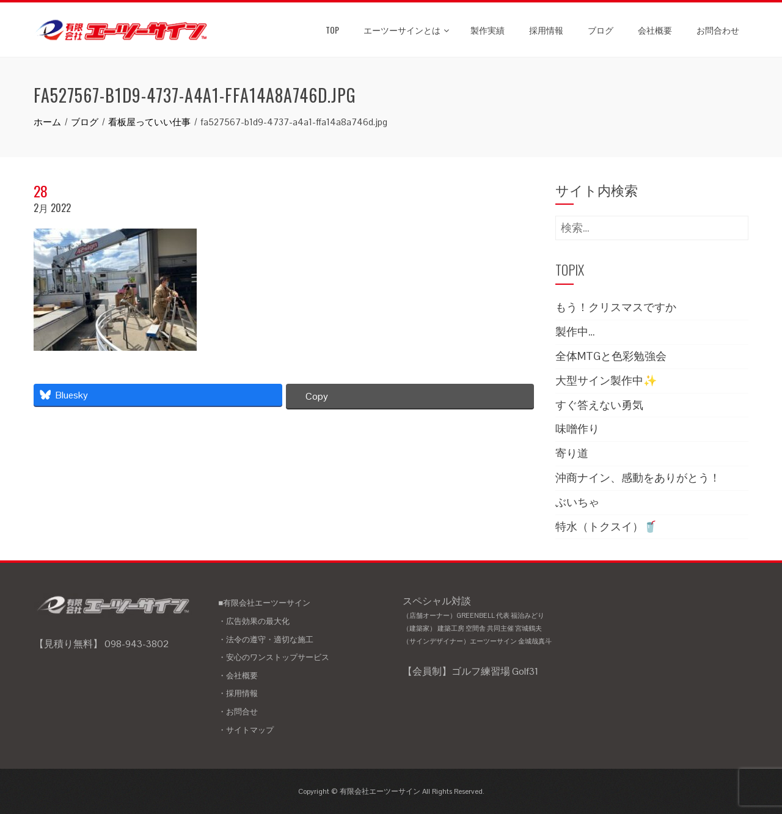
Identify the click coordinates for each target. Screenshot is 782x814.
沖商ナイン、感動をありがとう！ (637, 478)
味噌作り (577, 429)
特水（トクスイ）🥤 (606, 526)
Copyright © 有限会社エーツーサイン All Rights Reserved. (391, 791)
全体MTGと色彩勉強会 (611, 356)
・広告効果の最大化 (254, 621)
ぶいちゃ (577, 502)
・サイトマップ (246, 730)
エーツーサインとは (406, 29)
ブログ (600, 29)
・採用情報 (238, 693)
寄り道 (571, 453)
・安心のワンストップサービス (273, 657)
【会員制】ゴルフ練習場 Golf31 (470, 671)
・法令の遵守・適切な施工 (265, 639)
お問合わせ (717, 29)
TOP (332, 29)
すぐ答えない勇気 (599, 405)
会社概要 (655, 29)
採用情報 (546, 29)
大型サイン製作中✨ (606, 380)
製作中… (575, 331)
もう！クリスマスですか (615, 307)
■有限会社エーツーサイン (264, 603)
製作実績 (487, 29)
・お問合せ (238, 711)
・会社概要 (238, 675)
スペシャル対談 (484, 621)
